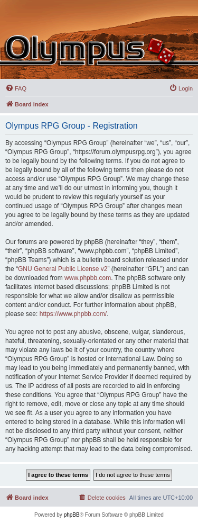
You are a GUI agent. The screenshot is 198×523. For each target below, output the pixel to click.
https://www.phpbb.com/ (73, 314)
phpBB (72, 515)
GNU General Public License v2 (62, 269)
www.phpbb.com (87, 278)
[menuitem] (15, 88)
